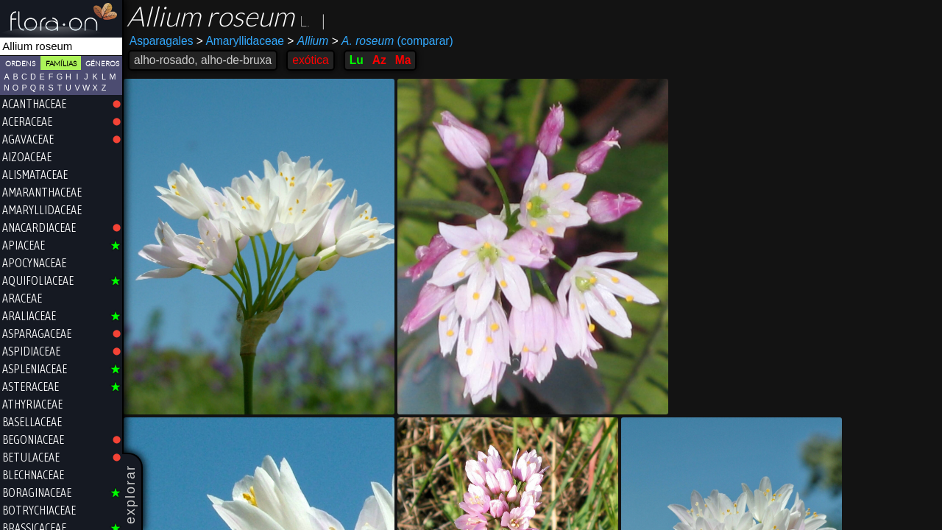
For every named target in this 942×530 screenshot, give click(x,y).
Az (379, 60)
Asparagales (162, 41)
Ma (403, 60)
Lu (357, 60)
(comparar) (392, 41)
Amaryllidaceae (240, 41)
